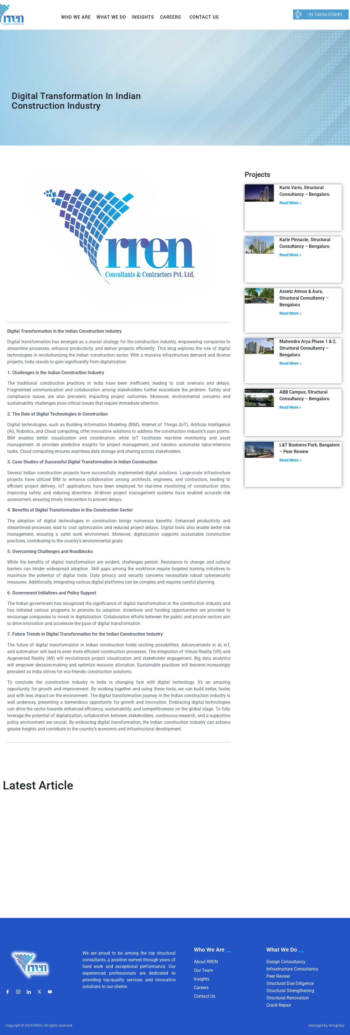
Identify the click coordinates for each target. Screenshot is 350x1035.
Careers (170, 17)
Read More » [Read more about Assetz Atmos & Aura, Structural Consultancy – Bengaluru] (290, 313)
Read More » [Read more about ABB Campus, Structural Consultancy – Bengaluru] (290, 407)
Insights (143, 17)
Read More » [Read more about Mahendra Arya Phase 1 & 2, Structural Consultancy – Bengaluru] (290, 363)
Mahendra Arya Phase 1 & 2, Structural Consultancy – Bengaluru (307, 348)
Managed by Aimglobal (326, 1025)
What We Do (111, 17)
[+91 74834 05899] (298, 14)
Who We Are (76, 17)
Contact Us (204, 17)
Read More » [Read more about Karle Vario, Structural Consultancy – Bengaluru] (290, 203)
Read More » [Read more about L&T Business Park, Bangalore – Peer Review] (290, 460)
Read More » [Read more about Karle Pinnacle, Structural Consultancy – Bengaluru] (290, 255)
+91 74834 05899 (324, 14)
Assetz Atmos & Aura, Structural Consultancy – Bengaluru (304, 298)
